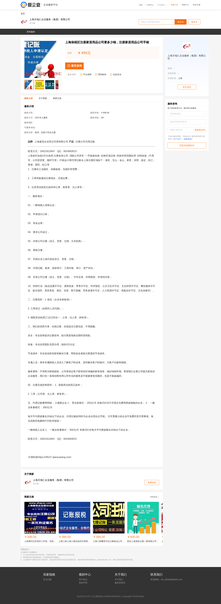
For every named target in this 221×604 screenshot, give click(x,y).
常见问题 (47, 579)
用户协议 (83, 579)
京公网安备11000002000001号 (106, 596)
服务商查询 (120, 583)
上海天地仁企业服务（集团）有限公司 (49, 19)
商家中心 (185, 5)
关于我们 (119, 579)
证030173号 (84, 596)
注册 (198, 5)
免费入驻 (174, 5)
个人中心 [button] (162, 5)
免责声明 (83, 583)
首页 (141, 5)
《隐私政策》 (188, 139)
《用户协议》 (177, 139)
